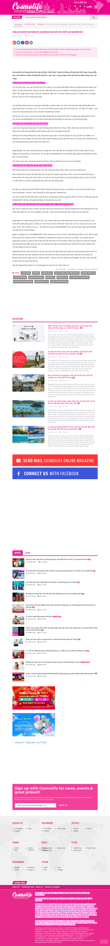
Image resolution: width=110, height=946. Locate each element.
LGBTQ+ (46, 831)
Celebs (16, 870)
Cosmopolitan (18, 828)
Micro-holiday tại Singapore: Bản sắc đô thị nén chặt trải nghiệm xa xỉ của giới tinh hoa (70, 376)
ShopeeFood (62, 277)
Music (45, 867)
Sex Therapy (61, 828)
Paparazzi (31, 867)
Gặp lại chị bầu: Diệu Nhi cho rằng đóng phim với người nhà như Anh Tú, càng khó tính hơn (58, 559)
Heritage (60, 870)
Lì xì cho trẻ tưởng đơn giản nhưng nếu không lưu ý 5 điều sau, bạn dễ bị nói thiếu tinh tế (57, 651)
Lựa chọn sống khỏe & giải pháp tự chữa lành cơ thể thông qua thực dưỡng (53, 582)
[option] (57, 19)
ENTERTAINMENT (18, 861)
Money (89, 828)
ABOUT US (16, 887)
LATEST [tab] (27, 552)
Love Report (47, 828)
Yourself (75, 828)
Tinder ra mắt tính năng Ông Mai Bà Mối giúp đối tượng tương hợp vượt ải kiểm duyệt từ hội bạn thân (61, 673)
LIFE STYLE (75, 822)
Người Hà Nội (63, 910)
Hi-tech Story (91, 848)
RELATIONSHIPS (47, 822)
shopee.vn (50, 277)
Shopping (41, 24)
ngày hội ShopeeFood (59, 281)
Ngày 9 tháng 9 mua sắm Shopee (66, 273)
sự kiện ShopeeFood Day (23, 281)
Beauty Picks (48, 850)
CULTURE (45, 861)
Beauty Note (61, 848)
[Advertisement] (55, 64)
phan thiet (26, 273)
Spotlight (17, 867)
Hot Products (77, 850)
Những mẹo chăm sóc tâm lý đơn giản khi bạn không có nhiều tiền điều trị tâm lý (58, 662)
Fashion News (16, 849)
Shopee (36, 273)
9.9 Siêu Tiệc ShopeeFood (79, 277)
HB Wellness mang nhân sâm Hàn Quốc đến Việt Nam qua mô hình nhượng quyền (55, 593)
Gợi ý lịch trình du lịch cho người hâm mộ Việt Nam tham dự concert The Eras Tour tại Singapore (46, 55)
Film (45, 870)
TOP (104, 942)
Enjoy (29, 828)
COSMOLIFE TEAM (27, 887)
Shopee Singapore (36, 277)
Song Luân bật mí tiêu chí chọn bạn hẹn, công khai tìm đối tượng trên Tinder (53, 639)
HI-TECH (74, 842)
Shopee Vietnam (20, 277)
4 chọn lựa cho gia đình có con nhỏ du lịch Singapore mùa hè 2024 (37, 52)
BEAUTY (44, 842)
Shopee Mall (47, 273)
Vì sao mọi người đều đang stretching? (43, 616)
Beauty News (48, 848)
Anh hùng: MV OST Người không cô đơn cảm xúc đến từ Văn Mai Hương (49, 19)
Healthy (75, 831)
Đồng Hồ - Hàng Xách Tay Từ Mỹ (30, 742)
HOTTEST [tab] (18, 552)
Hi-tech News (77, 848)
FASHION (15, 842)
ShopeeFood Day (42, 281)
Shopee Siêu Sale (88, 273)
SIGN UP (63, 805)
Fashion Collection (31, 849)
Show (59, 867)
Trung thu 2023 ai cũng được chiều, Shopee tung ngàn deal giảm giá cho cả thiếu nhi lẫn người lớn (60, 571)
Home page (18, 24)
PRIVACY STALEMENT (52, 887)
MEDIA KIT (39, 887)
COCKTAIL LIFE (30, 24)
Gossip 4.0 (31, 870)
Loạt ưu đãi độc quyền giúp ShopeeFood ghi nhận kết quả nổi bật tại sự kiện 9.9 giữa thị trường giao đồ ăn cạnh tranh (53, 49)
